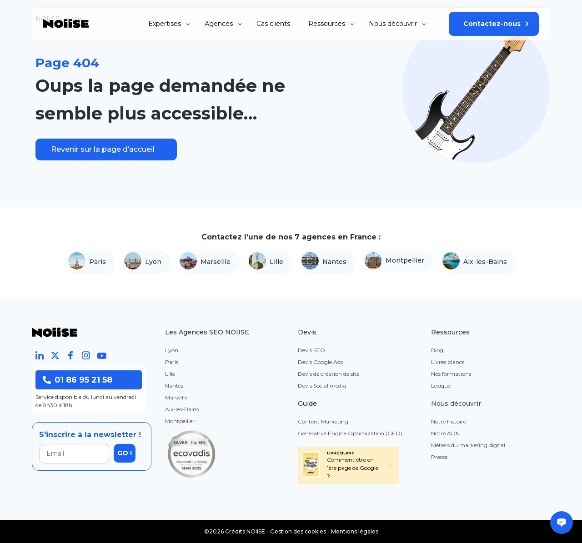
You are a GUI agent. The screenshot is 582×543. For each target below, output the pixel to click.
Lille (266, 262)
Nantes (323, 262)
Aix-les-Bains (474, 262)
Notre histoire (448, 421)
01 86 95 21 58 (77, 380)
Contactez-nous (492, 24)
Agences (219, 24)
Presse (439, 456)
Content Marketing (323, 421)
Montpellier (394, 260)
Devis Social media (322, 385)
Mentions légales (354, 531)
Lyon (142, 262)
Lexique (441, 385)
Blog (437, 350)
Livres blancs (447, 362)
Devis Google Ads (320, 362)
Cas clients (273, 24)
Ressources (326, 24)
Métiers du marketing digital (468, 445)
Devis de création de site (328, 373)
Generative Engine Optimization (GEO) (350, 433)
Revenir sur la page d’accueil (103, 149)
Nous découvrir (393, 24)
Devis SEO (311, 350)
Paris (87, 262)
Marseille (205, 262)
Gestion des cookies (298, 531)
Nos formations (451, 373)
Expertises (164, 24)
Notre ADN (445, 433)
